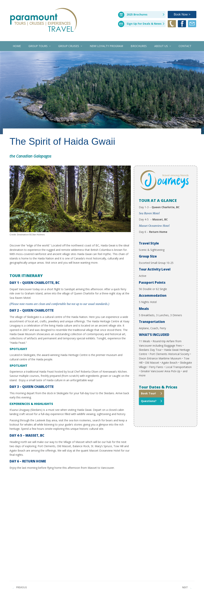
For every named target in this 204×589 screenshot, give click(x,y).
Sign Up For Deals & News (144, 23)
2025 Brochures (137, 14)
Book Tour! (148, 393)
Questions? (148, 401)
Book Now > (182, 14)
